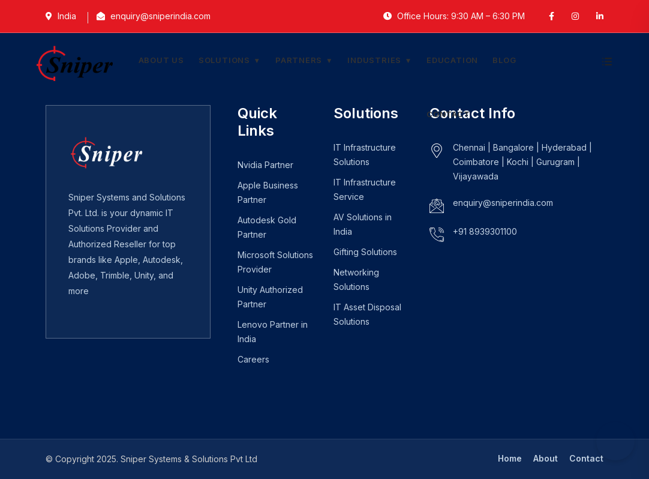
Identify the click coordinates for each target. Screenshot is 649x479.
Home (510, 458)
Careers (253, 359)
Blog (504, 60)
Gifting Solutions (365, 252)
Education (452, 60)
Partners (298, 60)
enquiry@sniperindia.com (503, 202)
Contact (448, 114)
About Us (161, 60)
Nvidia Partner (265, 165)
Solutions (224, 60)
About (545, 458)
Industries (374, 60)
